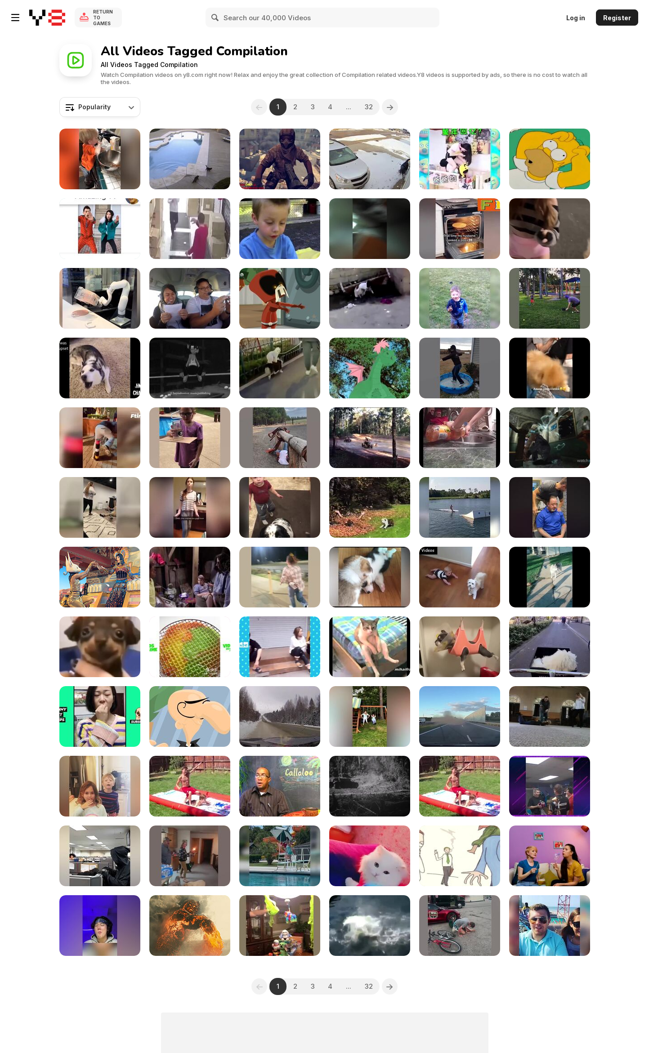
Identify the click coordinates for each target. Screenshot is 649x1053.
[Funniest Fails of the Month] (549, 925)
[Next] (390, 107)
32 (369, 107)
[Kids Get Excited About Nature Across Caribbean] (279, 786)
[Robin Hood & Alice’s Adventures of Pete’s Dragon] (369, 368)
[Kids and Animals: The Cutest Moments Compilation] (459, 577)
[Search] (215, 17)
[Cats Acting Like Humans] (369, 646)
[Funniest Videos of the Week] (459, 507)
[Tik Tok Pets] (99, 716)
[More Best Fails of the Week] (279, 437)
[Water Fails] (189, 786)
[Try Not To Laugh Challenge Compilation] (99, 925)
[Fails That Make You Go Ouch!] (549, 298)
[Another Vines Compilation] (99, 368)
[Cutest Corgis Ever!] (369, 577)
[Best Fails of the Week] (459, 925)
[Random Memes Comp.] (99, 646)
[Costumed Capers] (99, 855)
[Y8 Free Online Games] (47, 17)
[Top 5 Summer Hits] (99, 577)
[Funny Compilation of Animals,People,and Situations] (459, 228)
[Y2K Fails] (369, 507)
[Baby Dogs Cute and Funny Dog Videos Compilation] (549, 646)
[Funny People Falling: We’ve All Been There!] (369, 925)
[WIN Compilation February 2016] (189, 298)
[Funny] (99, 228)
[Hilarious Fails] (279, 577)
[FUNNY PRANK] (279, 646)
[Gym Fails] (99, 507)
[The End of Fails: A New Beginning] (189, 228)
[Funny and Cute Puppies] (549, 368)
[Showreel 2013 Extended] (189, 716)
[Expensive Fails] (279, 925)
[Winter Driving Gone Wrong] (279, 716)
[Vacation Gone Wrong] (279, 855)
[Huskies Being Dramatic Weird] (549, 577)
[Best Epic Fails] (369, 228)
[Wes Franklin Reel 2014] (189, 925)
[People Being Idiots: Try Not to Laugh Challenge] (99, 437)
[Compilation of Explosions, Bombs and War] (369, 786)
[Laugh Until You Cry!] (549, 228)
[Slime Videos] (189, 646)
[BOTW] (279, 507)
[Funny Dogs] (459, 646)
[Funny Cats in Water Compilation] (189, 159)
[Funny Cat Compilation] (369, 855)
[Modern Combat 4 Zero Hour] (279, 159)
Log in (575, 18)
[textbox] (99, 107)
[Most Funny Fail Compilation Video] (369, 298)
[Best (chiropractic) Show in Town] (549, 507)
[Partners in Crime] (459, 298)
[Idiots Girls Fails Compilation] (189, 507)
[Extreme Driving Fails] (459, 716)
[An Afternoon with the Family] (279, 228)
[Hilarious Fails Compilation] (549, 786)
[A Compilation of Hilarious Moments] (459, 159)
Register (617, 18)
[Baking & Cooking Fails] (99, 786)
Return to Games (103, 17)
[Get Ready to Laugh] (459, 437)
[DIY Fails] (189, 437)
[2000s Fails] (549, 716)
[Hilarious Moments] (459, 368)
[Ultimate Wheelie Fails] (369, 437)
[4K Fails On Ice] (369, 159)
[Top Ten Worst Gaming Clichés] (549, 159)
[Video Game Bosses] (549, 437)
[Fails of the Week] (99, 298)
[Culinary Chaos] (99, 159)
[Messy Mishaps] (189, 855)
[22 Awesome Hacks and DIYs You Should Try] (549, 855)
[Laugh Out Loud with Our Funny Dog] (279, 368)
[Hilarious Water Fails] (459, 786)
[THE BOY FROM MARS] (189, 577)
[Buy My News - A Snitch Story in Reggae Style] (189, 368)
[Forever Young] (369, 716)
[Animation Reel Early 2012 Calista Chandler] (279, 298)
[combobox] (99, 107)
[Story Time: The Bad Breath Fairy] (459, 855)
